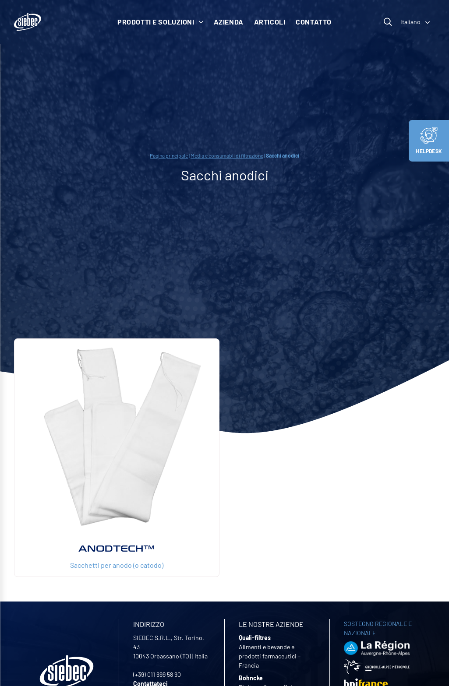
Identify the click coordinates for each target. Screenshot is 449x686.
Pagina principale (169, 155)
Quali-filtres (255, 637)
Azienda (229, 22)
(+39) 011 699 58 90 (157, 674)
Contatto (314, 22)
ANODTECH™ (116, 548)
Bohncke (251, 678)
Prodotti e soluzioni (160, 22)
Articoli (270, 22)
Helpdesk (429, 140)
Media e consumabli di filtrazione (227, 155)
